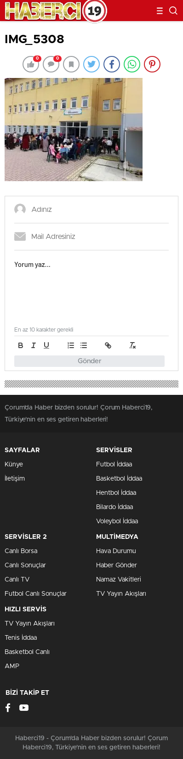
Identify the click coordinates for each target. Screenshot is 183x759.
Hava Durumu (116, 551)
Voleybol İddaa (117, 521)
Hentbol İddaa (116, 493)
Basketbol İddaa (119, 479)
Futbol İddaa (114, 464)
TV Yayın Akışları (121, 594)
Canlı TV (17, 579)
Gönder (90, 361)
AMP (12, 666)
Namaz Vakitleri (118, 579)
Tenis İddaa (21, 638)
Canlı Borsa (21, 551)
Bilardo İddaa (114, 507)
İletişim (15, 479)
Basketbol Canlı (27, 652)
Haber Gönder (116, 565)
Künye (14, 464)
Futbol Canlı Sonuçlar (36, 594)
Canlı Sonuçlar (25, 565)
